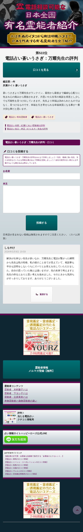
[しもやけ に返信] (41, 294)
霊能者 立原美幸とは (16, 397)
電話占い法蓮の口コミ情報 (16, 468)
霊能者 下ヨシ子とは (16, 393)
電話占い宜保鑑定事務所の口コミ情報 (21, 474)
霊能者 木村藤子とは (16, 389)
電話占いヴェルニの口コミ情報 (18, 471)
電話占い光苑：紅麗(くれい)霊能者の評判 (26, 125)
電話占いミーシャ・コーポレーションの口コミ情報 (26, 462)
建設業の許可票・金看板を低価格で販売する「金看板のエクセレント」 (34, 456)
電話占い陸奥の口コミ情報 (16, 465)
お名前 (6, 171)
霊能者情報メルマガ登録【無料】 (41, 369)
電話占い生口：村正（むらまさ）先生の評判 (27, 129)
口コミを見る (41, 69)
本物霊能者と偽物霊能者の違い (20, 401)
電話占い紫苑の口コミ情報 (16, 459)
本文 (5, 183)
